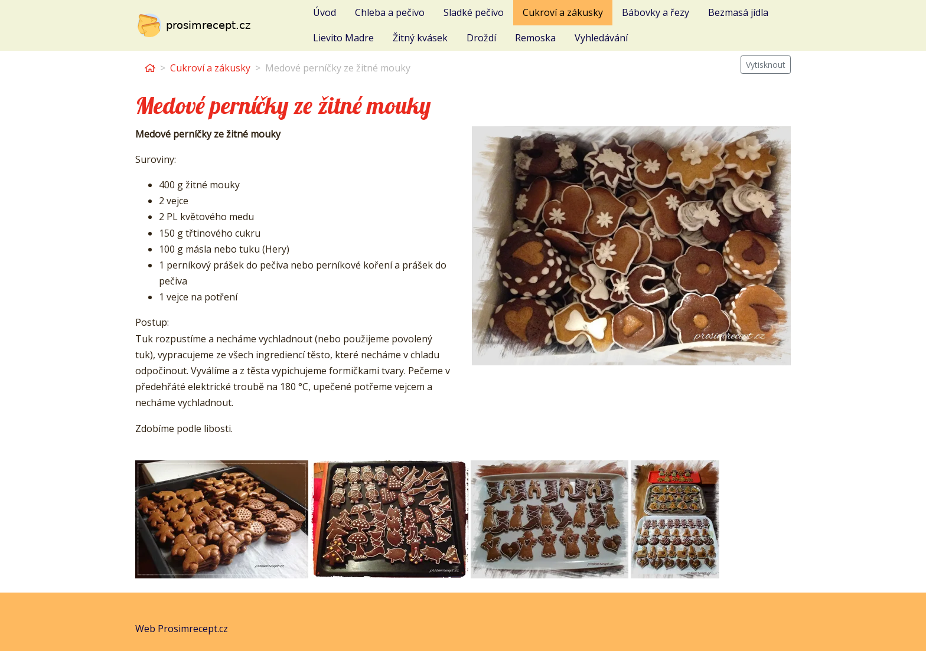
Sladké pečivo (474, 12)
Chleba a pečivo (390, 12)
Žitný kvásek (420, 37)
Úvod (324, 12)
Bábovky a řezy (655, 12)
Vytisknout (765, 64)
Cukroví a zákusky (563, 12)
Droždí (481, 37)
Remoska (535, 37)
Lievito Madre (343, 37)
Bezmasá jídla (738, 12)
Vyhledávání (601, 37)
